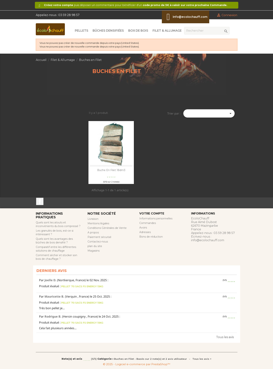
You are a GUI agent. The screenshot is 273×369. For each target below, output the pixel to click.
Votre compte (151, 213)
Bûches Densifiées (108, 30)
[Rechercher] (207, 31)
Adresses (145, 232)
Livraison (93, 218)
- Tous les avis (136, 358)
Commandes (147, 223)
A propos (93, 232)
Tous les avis (225, 337)
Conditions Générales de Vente (107, 228)
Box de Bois (138, 30)
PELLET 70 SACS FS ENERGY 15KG (82, 286)
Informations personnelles (155, 218)
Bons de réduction (151, 236)
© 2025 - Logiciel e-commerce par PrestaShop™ (136, 364)
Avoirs (143, 227)
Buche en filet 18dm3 (111, 170)
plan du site (95, 246)
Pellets (81, 30)
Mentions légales (98, 223)
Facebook (39, 201)
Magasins (94, 250)
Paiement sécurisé (99, 237)
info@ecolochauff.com (190, 17)
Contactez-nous (98, 241)
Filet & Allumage (167, 30)
